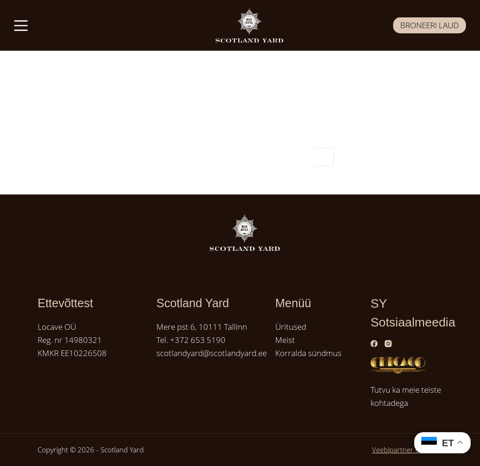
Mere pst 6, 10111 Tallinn (201, 326)
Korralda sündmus (308, 353)
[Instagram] (388, 343)
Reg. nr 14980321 (70, 339)
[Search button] (324, 157)
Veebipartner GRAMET (407, 449)
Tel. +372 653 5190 (190, 339)
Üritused (290, 326)
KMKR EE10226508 (72, 353)
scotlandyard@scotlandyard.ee (211, 353)
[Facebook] (374, 343)
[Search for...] (230, 157)
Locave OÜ (57, 326)
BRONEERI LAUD (429, 25)
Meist (285, 339)
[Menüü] (21, 25)
